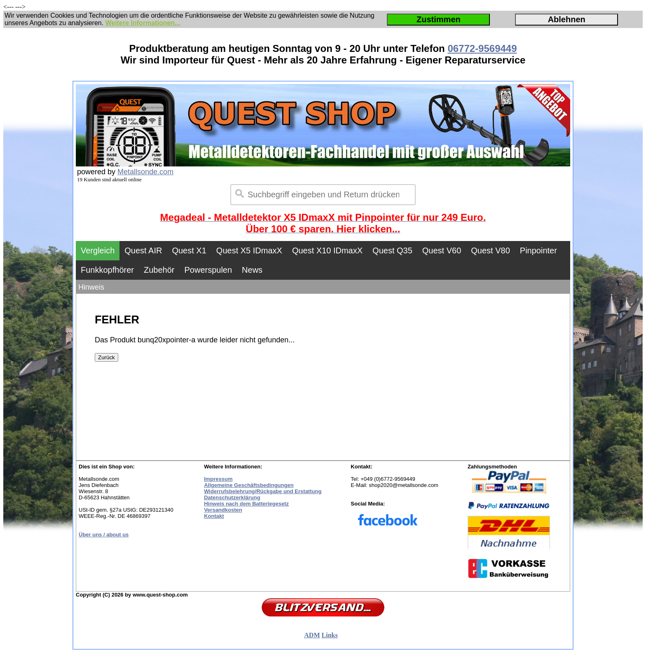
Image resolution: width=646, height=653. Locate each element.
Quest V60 (441, 250)
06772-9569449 (482, 48)
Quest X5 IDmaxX (249, 250)
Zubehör (159, 269)
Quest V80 (490, 250)
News (252, 269)
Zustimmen (439, 19)
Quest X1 (189, 250)
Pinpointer (538, 250)
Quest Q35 (392, 250)
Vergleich (98, 250)
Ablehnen (566, 19)
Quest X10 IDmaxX (327, 250)
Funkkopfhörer (107, 269)
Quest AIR (143, 250)
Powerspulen (208, 269)
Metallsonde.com (145, 172)
